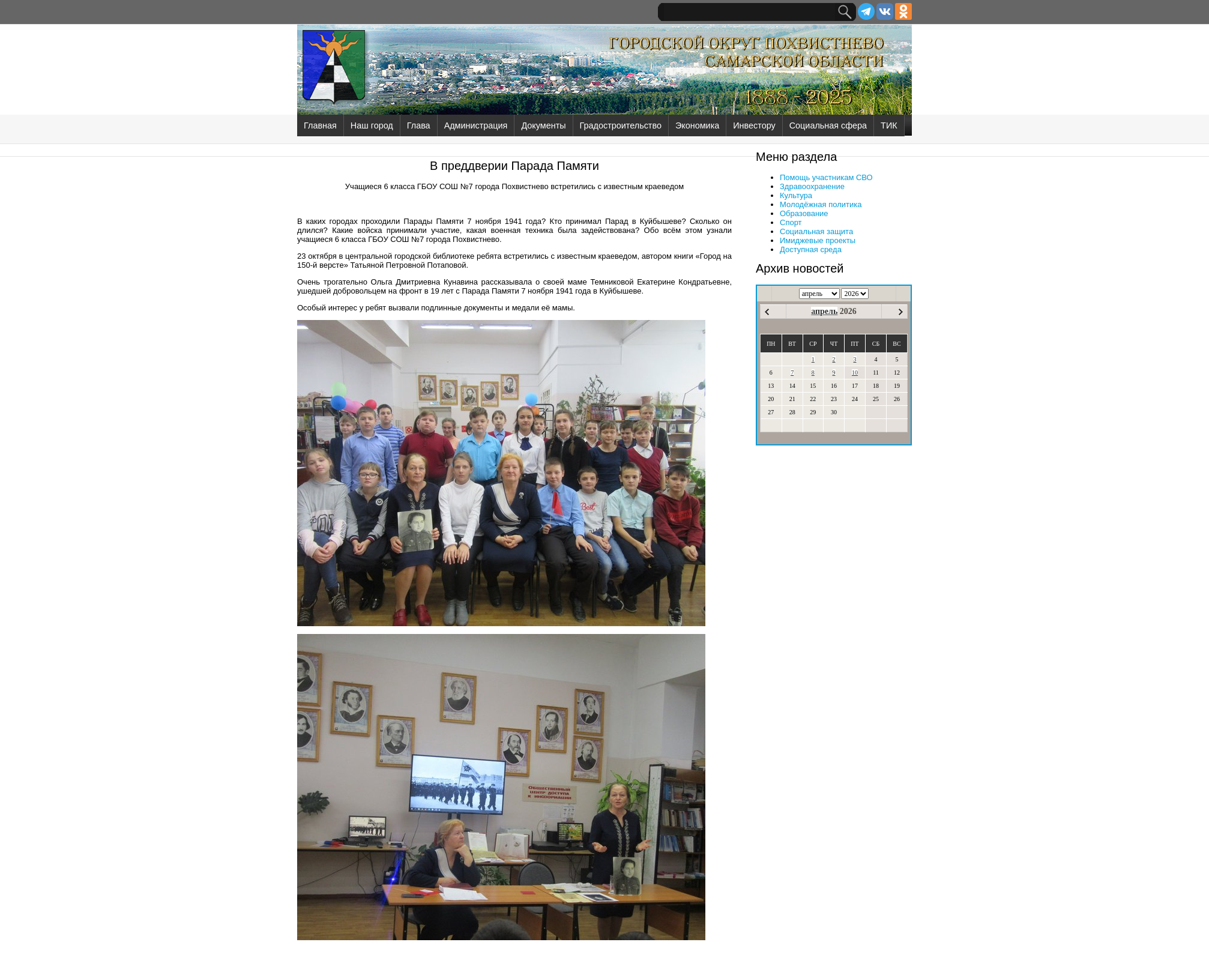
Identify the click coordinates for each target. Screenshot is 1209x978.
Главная (320, 125)
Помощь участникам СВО (826, 177)
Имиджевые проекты (817, 240)
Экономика (697, 125)
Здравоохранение (812, 186)
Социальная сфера (828, 125)
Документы (543, 125)
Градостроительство (621, 125)
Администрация (476, 125)
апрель (824, 311)
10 (855, 372)
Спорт (791, 222)
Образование (804, 213)
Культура (796, 195)
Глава (418, 125)
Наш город (372, 125)
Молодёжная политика (820, 204)
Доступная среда (811, 249)
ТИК (889, 125)
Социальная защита (816, 231)
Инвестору (754, 125)
